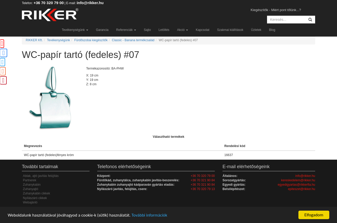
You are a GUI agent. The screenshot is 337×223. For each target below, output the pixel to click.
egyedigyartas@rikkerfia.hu (296, 184)
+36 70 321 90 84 (203, 180)
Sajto (147, 30)
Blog (272, 30)
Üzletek (256, 30)
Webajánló (30, 202)
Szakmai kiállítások (230, 30)
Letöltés (163, 30)
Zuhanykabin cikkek (36, 193)
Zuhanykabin (32, 184)
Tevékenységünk (75, 30)
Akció (182, 30)
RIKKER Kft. (34, 40)
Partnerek (29, 180)
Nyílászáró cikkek (35, 198)
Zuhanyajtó (30, 189)
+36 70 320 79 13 (203, 189)
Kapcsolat (202, 30)
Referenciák (126, 30)
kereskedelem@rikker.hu (298, 180)
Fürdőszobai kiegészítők (91, 40)
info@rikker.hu (90, 3)
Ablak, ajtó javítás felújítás (41, 176)
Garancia (102, 30)
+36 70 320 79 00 (48, 3)
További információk (149, 215)
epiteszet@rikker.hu (301, 189)
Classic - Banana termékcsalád (133, 40)
